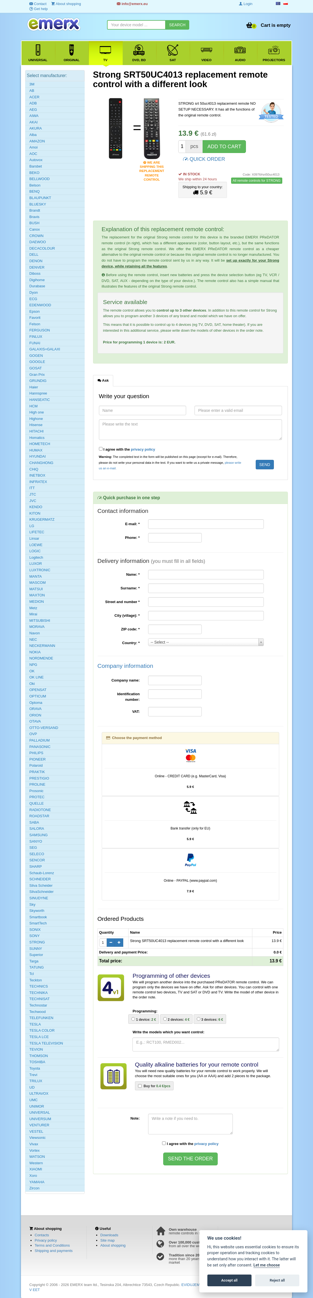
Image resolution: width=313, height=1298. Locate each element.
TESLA (35, 1024)
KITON (35, 513)
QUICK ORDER (204, 158)
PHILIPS (36, 753)
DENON (35, 261)
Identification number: (128, 697)
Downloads (109, 1235)
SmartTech (38, 923)
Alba (33, 135)
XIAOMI (35, 1169)
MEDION (36, 601)
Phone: (132, 538)
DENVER (36, 267)
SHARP (35, 866)
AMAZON (37, 141)
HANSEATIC (39, 400)
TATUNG (36, 967)
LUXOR (35, 563)
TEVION (36, 1049)
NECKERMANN (42, 646)
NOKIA (35, 652)
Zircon (34, 1188)
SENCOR (37, 860)
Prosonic (36, 791)
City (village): (127, 615)
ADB (33, 103)
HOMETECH (39, 444)
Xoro (33, 1175)
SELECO (36, 854)
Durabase (37, 286)
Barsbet (35, 166)
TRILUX (35, 1081)
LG (31, 526)
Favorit (35, 317)
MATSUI (36, 589)
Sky (32, 904)
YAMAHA (36, 1182)
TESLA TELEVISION (46, 1043)
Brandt (34, 210)
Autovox (35, 160)
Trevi (33, 1075)
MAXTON (37, 595)
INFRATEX (38, 482)
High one (36, 412)
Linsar (34, 538)
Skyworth (36, 911)
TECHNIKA (38, 993)
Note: (135, 1118)
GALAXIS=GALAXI (44, 349)
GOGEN (36, 355)
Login (245, 4)
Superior (36, 955)
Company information (125, 666)
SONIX (35, 930)
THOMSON (38, 1056)
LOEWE (35, 545)
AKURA (35, 128)
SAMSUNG (38, 835)
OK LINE (36, 677)
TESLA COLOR (41, 1030)
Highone (36, 419)
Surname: (130, 588)
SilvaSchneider (41, 892)
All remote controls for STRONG (257, 181)
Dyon (33, 292)
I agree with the (127, 449)
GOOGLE (37, 362)
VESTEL (36, 1131)
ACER (34, 97)
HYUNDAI (37, 456)
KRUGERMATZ (41, 519)
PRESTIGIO (39, 778)
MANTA (35, 576)
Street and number (122, 602)
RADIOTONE (40, 810)
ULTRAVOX (38, 1093)
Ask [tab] (103, 380)
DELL (34, 254)
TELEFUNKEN (41, 1018)
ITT (32, 488)
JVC (32, 501)
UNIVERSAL (39, 1112)
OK (32, 671)
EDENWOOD (40, 305)
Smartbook (38, 917)
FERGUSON (39, 330)
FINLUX (35, 336)
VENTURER (39, 1125)
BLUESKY (37, 204)
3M (31, 84)
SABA (34, 822)
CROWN (36, 236)
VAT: (136, 711)
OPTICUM (37, 696)
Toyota (34, 1068)
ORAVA (35, 709)
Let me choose (266, 1265)
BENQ (34, 191)
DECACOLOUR (42, 248)
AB (31, 91)
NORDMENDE (41, 658)
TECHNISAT (39, 999)
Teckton (35, 980)
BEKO (34, 173)
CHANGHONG (41, 463)
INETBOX (37, 475)
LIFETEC (36, 532)
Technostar (38, 1005)
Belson (35, 185)
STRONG (37, 942)
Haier (33, 387)
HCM (33, 406)
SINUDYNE (38, 898)
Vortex (34, 1150)
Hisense (35, 425)
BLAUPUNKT (40, 198)
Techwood (37, 1012)
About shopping (112, 1245)
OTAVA (35, 721)
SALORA (36, 828)
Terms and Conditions (52, 1245)
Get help (38, 9)
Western (36, 1163)
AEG (33, 109)
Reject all (277, 1280)
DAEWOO (37, 242)
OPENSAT (37, 690)
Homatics (36, 438)
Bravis (34, 217)
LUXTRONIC (39, 570)
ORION (35, 715)
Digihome (37, 280)
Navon (34, 633)
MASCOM (37, 582)
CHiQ (33, 469)
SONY (34, 936)
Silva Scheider (41, 885)
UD (32, 1087)
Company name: (126, 680)
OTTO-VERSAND (43, 728)
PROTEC (36, 797)
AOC (33, 154)
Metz (33, 608)
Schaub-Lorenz (41, 873)
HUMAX (35, 450)
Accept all (229, 1280)
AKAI (33, 122)
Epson (34, 311)
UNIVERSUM (40, 1119)
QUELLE (36, 803)
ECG (33, 299)
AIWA (34, 116)
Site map (107, 1240)
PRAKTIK (37, 772)
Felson (34, 324)
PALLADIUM (39, 740)
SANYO (35, 841)
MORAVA (36, 627)
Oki (32, 684)
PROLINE (37, 784)
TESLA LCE (39, 1037)
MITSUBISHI (39, 620)
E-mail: (132, 524)
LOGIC (35, 551)
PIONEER (37, 759)
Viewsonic (37, 1138)
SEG (33, 847)
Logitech (36, 557)
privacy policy (143, 449)
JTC (32, 494)
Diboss (35, 273)
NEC (33, 639)
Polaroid (36, 765)
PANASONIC (40, 747)
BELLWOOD (39, 179)
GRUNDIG (37, 381)
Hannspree (38, 393)
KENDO (35, 507)
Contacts (42, 1235)
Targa (34, 961)
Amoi (33, 147)
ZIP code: (130, 629)
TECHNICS (38, 986)
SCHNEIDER (40, 879)
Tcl (31, 974)
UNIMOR (36, 1106)
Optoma (35, 703)
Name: (132, 574)
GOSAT (35, 368)
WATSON (37, 1156)
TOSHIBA (37, 1062)
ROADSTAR (39, 816)
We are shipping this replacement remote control (151, 163)
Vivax (33, 1144)
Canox (34, 229)
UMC (33, 1100)
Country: (131, 643)
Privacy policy (46, 1240)
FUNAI (34, 343)
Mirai (33, 614)
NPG (33, 665)
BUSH (34, 223)
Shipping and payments (54, 1251)
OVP (33, 734)
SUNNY (35, 948)
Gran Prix (37, 374)
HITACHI (36, 431)
